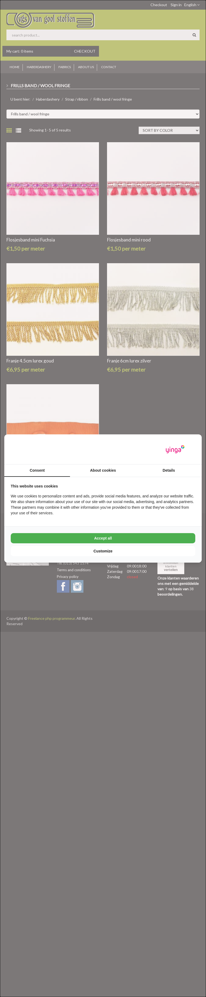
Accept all (103, 538)
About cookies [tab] (103, 470)
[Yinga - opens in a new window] (175, 449)
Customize (103, 551)
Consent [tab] (37, 470)
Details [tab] (169, 470)
